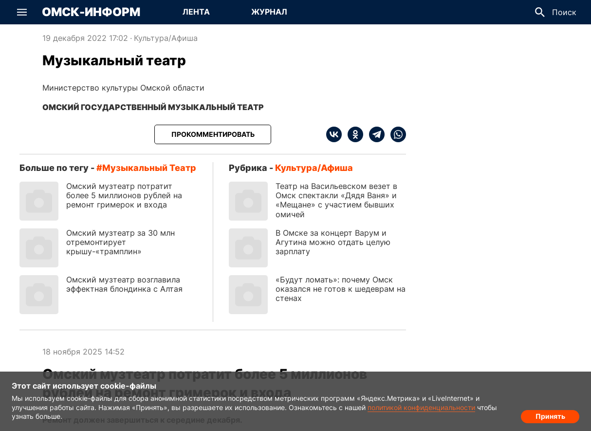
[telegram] (374, 134)
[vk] (334, 134)
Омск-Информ (91, 12)
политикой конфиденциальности (421, 407)
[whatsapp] (395, 134)
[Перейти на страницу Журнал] (269, 12)
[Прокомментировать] (212, 134)
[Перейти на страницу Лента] (196, 12)
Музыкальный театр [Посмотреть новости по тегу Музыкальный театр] (149, 168)
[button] (22, 12)
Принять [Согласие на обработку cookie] (550, 414)
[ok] (352, 134)
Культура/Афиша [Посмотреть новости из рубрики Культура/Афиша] (166, 38)
